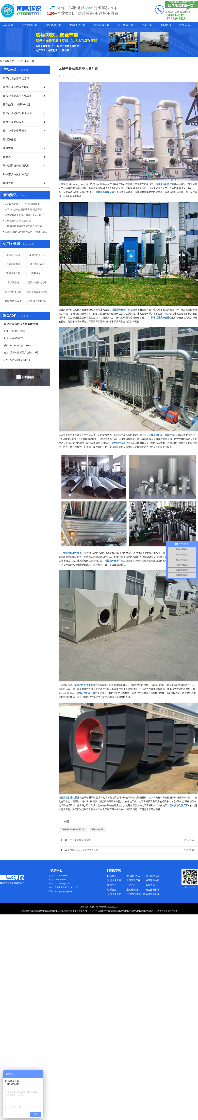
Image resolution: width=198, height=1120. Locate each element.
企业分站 (94, 907)
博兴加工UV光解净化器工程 (84, 850)
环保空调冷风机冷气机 (16, 174)
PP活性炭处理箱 (37, 255)
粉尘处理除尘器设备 (15, 130)
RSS (110, 907)
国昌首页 (7, 25)
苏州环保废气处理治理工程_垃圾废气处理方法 (26, 232)
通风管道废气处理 (37, 282)
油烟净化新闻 (114, 894)
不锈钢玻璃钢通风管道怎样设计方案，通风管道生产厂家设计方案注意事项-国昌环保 (26, 226)
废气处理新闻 (133, 889)
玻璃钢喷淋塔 (13, 264)
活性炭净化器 (97, 829)
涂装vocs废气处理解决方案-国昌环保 (23, 209)
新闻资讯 (166, 25)
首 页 (20, 61)
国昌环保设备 (171, 911)
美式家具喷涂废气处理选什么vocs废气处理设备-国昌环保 (26, 215)
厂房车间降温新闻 (135, 894)
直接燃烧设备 (13, 273)
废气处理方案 (29, 25)
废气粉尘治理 (37, 264)
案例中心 (111, 885)
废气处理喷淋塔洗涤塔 (16, 78)
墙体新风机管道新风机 (16, 165)
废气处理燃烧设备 (13, 122)
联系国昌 (184, 25)
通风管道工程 (101, 25)
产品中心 (147, 25)
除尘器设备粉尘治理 (37, 292)
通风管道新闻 (152, 894)
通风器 (7, 156)
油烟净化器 (9, 139)
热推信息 (29, 61)
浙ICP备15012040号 (89, 911)
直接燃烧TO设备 (13, 301)
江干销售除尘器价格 (80, 840)
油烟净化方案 (77, 25)
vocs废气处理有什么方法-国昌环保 (22, 204)
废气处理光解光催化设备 (17, 113)
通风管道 (8, 148)
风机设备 (8, 183)
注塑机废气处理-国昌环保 (18, 221)
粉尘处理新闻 (152, 889)
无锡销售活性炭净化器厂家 (73, 829)
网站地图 (103, 907)
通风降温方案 (125, 25)
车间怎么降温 (13, 255)
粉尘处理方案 (53, 25)
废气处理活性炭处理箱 (16, 87)
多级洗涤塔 (13, 282)
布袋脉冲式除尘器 (37, 301)
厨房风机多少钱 (13, 292)
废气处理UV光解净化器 (17, 104)
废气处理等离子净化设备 (17, 95)
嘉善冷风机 (37, 273)
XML (115, 907)
